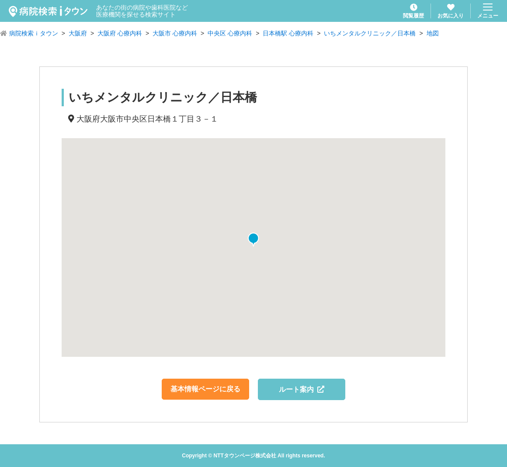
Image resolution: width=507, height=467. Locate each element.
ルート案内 (302, 389)
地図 (433, 33)
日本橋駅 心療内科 (288, 33)
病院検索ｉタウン (33, 33)
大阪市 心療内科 (175, 33)
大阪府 (78, 33)
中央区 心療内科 (230, 33)
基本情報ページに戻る (205, 389)
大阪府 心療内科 (119, 33)
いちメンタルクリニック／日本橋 (370, 33)
